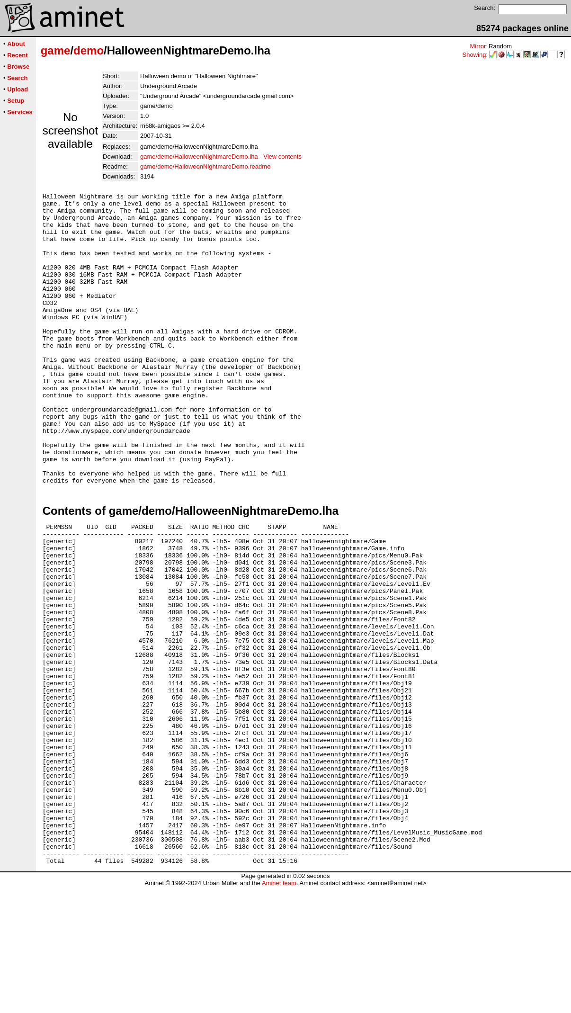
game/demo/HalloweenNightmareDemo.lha (199, 156)
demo (88, 50)
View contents (282, 156)
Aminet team (279, 1009)
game (56, 50)
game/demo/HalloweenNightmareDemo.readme (205, 166)
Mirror (478, 46)
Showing (474, 54)
